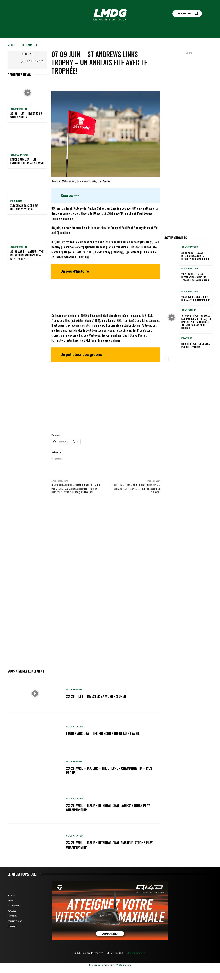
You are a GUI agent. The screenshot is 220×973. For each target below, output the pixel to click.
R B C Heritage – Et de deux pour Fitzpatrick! (195, 345)
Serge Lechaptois (35, 61)
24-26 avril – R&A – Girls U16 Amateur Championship (195, 298)
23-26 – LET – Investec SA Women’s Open (26, 115)
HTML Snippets (96, 965)
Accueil (12, 45)
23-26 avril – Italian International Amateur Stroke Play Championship (109, 845)
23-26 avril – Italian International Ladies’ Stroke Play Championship (108, 807)
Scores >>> (69, 195)
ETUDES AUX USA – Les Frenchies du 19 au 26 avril (27, 161)
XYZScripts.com (123, 965)
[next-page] (172, 359)
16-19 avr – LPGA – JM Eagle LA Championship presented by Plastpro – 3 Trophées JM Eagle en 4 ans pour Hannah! (196, 322)
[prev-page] (166, 359)
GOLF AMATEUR (30, 45)
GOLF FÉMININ (18, 109)
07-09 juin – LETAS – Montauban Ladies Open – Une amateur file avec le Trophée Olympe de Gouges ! (135, 488)
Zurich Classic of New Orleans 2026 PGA (24, 207)
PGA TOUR (16, 201)
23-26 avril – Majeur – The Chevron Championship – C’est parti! (26, 255)
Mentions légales (135, 953)
